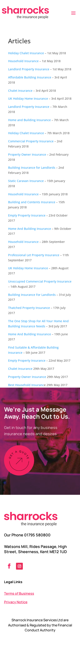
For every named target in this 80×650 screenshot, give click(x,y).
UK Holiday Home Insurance (28, 98)
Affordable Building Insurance (29, 77)
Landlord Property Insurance (28, 69)
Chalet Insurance (20, 91)
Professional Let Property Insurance (33, 255)
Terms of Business (19, 593)
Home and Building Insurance (29, 120)
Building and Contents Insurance (31, 202)
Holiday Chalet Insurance (26, 53)
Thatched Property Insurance (29, 308)
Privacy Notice (16, 602)
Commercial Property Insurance (31, 141)
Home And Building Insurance (29, 229)
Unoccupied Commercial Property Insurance (39, 281)
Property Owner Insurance (27, 154)
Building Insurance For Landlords (32, 295)
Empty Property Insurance (26, 215)
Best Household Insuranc (26, 385)
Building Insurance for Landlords (31, 168)
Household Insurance (23, 61)
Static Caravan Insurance (26, 181)
